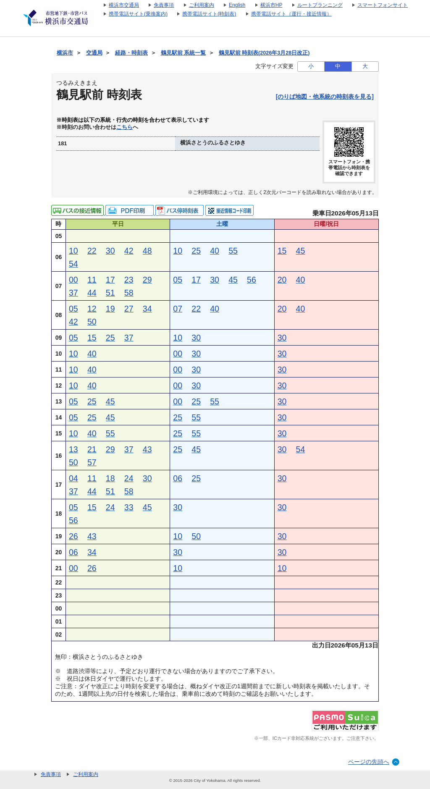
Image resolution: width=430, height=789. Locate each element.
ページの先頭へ (368, 761)
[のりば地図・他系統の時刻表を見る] (325, 96)
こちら (124, 127)
